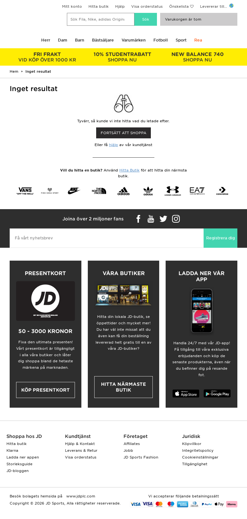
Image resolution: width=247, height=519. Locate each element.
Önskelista (179, 6)
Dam (62, 40)
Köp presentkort (45, 390)
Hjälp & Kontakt (80, 443)
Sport (181, 40)
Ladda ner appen (22, 457)
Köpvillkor (191, 443)
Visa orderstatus (147, 6)
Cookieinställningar (200, 457)
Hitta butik (98, 6)
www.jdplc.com (80, 496)
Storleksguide (19, 464)
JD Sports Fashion (141, 457)
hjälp (113, 145)
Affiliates (132, 443)
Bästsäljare (103, 40)
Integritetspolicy (198, 450)
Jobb (128, 450)
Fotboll (160, 40)
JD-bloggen (17, 470)
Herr (45, 40)
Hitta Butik (129, 170)
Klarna (12, 450)
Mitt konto (72, 6)
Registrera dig (220, 238)
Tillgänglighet (194, 464)
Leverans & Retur (81, 450)
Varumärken (134, 40)
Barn (79, 40)
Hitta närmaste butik (123, 387)
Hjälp (120, 6)
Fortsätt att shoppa (123, 133)
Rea (198, 40)
